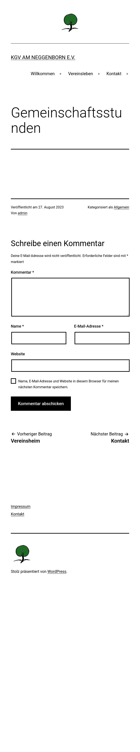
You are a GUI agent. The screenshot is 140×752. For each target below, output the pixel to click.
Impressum (21, 506)
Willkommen (43, 73)
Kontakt (113, 73)
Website (18, 354)
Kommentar (22, 272)
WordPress (56, 571)
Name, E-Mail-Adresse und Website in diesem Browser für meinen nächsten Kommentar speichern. (68, 384)
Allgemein (121, 207)
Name (17, 326)
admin (22, 213)
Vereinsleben (80, 73)
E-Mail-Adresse (89, 326)
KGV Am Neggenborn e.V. (43, 57)
